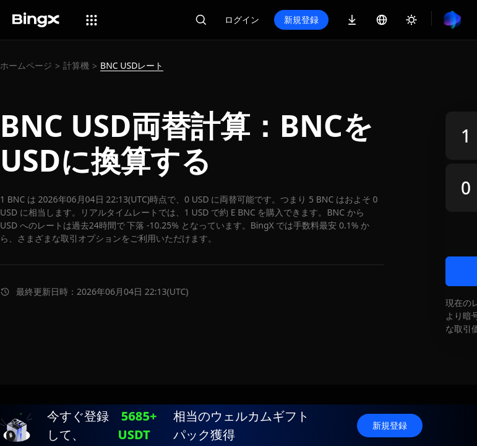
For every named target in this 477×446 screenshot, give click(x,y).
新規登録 (301, 19)
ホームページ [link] (26, 65)
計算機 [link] (76, 65)
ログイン (242, 19)
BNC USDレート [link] (131, 65)
